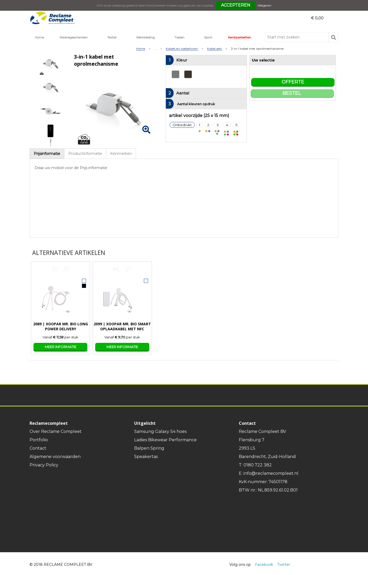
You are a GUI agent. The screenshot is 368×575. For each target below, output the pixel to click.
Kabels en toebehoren (182, 49)
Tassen (179, 37)
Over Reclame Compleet (56, 431)
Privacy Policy (44, 464)
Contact (38, 448)
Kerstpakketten (239, 37)
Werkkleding (145, 37)
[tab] (47, 153)
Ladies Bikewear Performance (165, 439)
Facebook (264, 564)
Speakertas (146, 456)
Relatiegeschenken (74, 37)
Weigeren (264, 5)
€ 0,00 (317, 18)
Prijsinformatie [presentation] (47, 153)
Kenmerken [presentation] (121, 153)
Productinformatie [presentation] (85, 153)
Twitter (283, 564)
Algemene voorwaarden (55, 456)
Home (39, 37)
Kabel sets (214, 49)
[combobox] (297, 37)
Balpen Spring (149, 448)
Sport (208, 37)
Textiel (111, 37)
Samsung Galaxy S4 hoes (160, 431)
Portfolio (39, 439)
